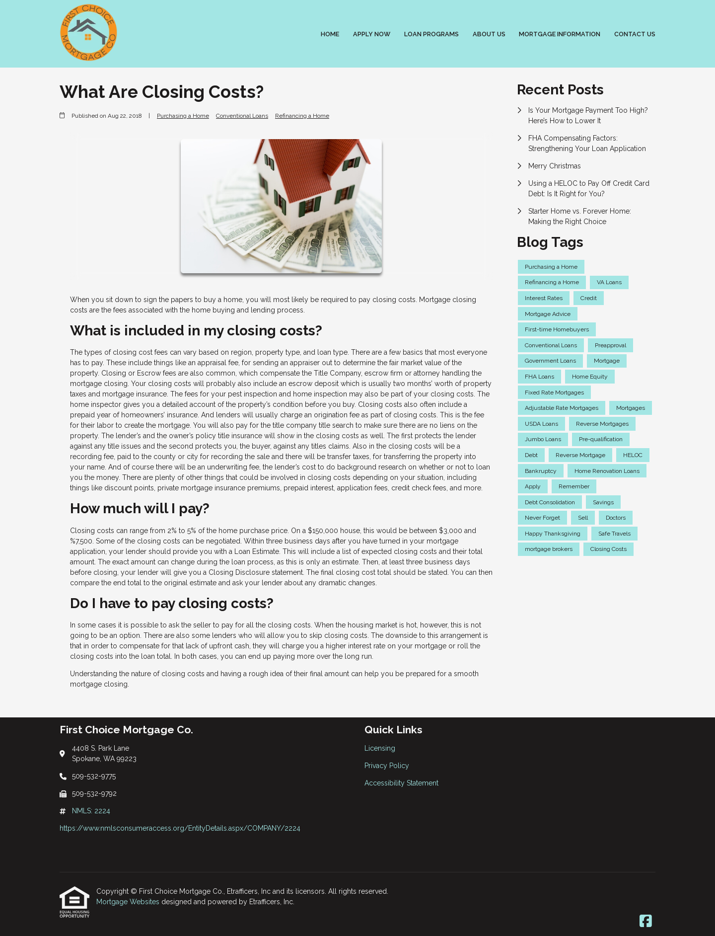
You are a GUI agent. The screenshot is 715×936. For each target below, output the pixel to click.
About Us (489, 34)
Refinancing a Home (302, 115)
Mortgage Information (559, 34)
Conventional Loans (242, 115)
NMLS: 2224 (91, 811)
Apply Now (371, 34)
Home (330, 34)
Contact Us (634, 34)
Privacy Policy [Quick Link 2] (386, 766)
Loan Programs (431, 34)
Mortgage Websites (128, 902)
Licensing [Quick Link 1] (379, 748)
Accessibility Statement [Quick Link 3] (401, 783)
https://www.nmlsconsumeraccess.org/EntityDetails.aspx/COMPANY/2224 (180, 828)
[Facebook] (646, 921)
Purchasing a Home (183, 115)
